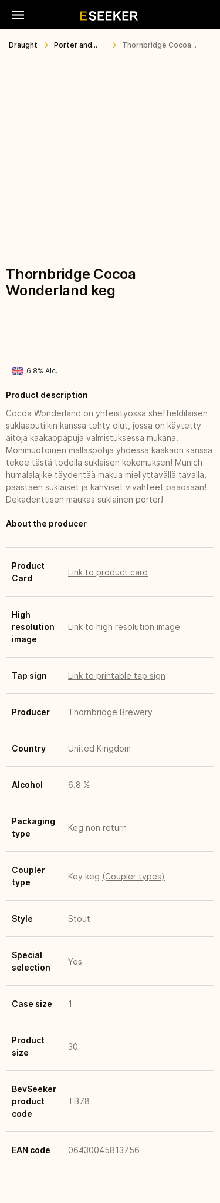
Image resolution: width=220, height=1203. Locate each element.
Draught (23, 45)
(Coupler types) (133, 876)
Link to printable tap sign (116, 675)
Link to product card (108, 572)
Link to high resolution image (124, 627)
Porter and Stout (73, 48)
